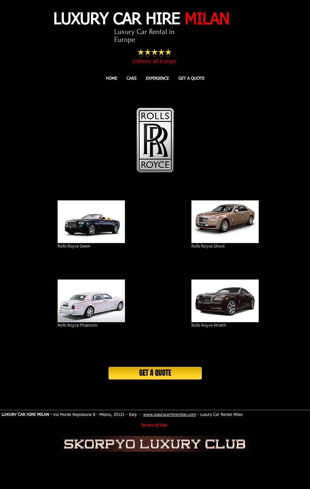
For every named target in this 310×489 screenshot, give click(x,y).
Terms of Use (154, 425)
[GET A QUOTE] (155, 373)
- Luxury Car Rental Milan (219, 415)
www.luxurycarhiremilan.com (169, 415)
